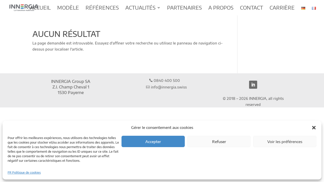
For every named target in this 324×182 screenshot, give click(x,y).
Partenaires (184, 8)
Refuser (219, 141)
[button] (313, 127)
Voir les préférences (284, 141)
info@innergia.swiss (169, 87)
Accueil (40, 8)
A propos (220, 8)
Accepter (153, 141)
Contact (251, 8)
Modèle (68, 8)
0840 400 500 (167, 80)
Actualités (140, 8)
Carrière (282, 8)
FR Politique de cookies (24, 172)
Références (102, 8)
